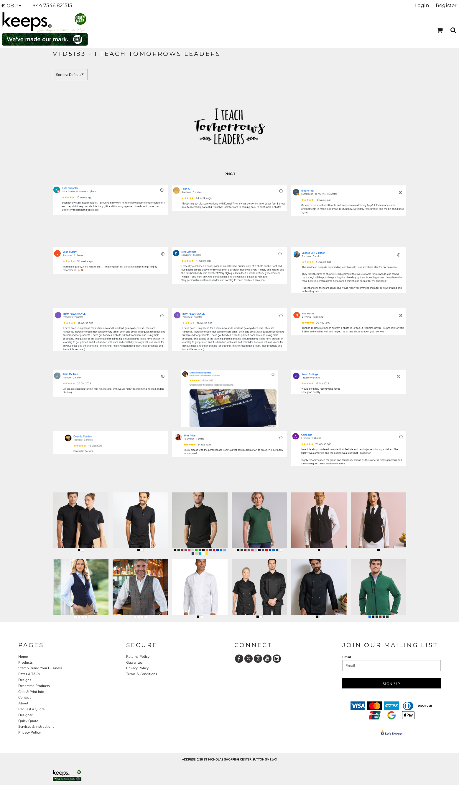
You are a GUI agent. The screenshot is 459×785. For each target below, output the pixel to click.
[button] (13, 5)
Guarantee (134, 662)
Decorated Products (34, 685)
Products (25, 662)
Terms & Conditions (141, 674)
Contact (24, 697)
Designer (25, 715)
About (23, 703)
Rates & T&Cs (29, 674)
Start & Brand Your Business (40, 668)
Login (421, 5)
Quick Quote (28, 721)
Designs (24, 680)
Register (446, 5)
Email (346, 657)
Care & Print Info (31, 691)
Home (23, 656)
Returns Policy (137, 656)
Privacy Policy (29, 732)
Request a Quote (31, 709)
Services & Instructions (36, 726)
